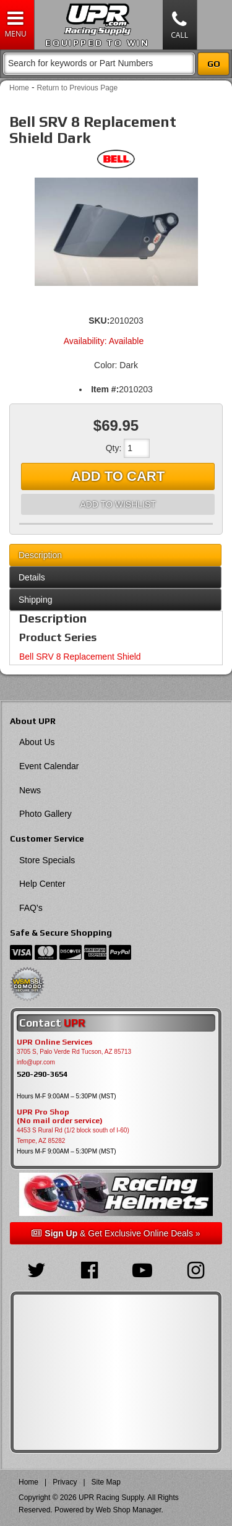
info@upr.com (36, 1062)
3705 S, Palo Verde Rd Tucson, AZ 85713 (74, 1051)
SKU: (99, 320)
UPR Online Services (54, 1042)
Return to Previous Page (77, 88)
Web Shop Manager (128, 1510)
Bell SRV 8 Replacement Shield (80, 657)
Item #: (105, 389)
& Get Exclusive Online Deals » (116, 1233)
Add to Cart (118, 476)
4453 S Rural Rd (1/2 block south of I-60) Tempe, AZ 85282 (73, 1135)
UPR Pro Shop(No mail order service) (60, 1116)
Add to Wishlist (117, 504)
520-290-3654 (42, 1074)
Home (19, 88)
